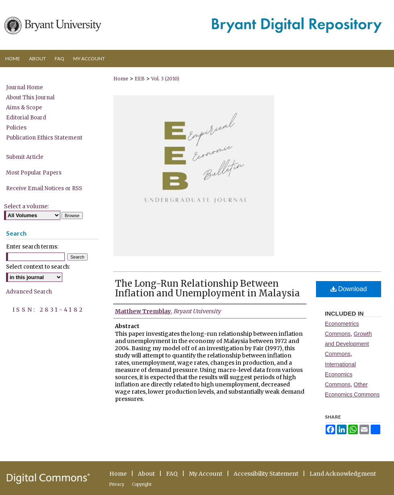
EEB (140, 79)
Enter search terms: (32, 246)
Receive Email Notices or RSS (44, 188)
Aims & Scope (24, 107)
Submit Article (24, 157)
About (146, 473)
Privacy (116, 484)
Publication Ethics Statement (44, 137)
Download (348, 288)
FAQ (172, 473)
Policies (16, 127)
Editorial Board (26, 117)
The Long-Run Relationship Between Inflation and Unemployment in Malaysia (207, 288)
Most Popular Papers (34, 172)
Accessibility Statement (266, 473)
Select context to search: (38, 266)
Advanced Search (29, 291)
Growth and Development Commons (348, 344)
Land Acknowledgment (343, 473)
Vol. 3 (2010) (165, 79)
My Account (205, 473)
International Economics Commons (340, 374)
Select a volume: (26, 206)
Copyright (142, 484)
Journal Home (24, 87)
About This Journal (30, 97)
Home (120, 79)
